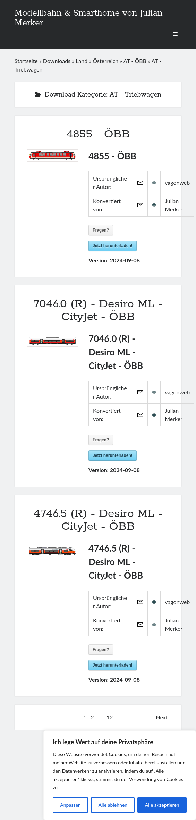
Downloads (56, 61)
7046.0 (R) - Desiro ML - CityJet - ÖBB (98, 310)
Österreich (105, 61)
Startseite (26, 61)
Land (81, 61)
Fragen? (101, 230)
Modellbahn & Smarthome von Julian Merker (89, 18)
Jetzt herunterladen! (113, 245)
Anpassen (70, 805)
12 (109, 717)
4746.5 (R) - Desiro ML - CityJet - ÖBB (98, 520)
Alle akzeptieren (162, 805)
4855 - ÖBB (98, 134)
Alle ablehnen (112, 805)
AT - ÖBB (134, 61)
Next (162, 717)
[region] (119, 775)
